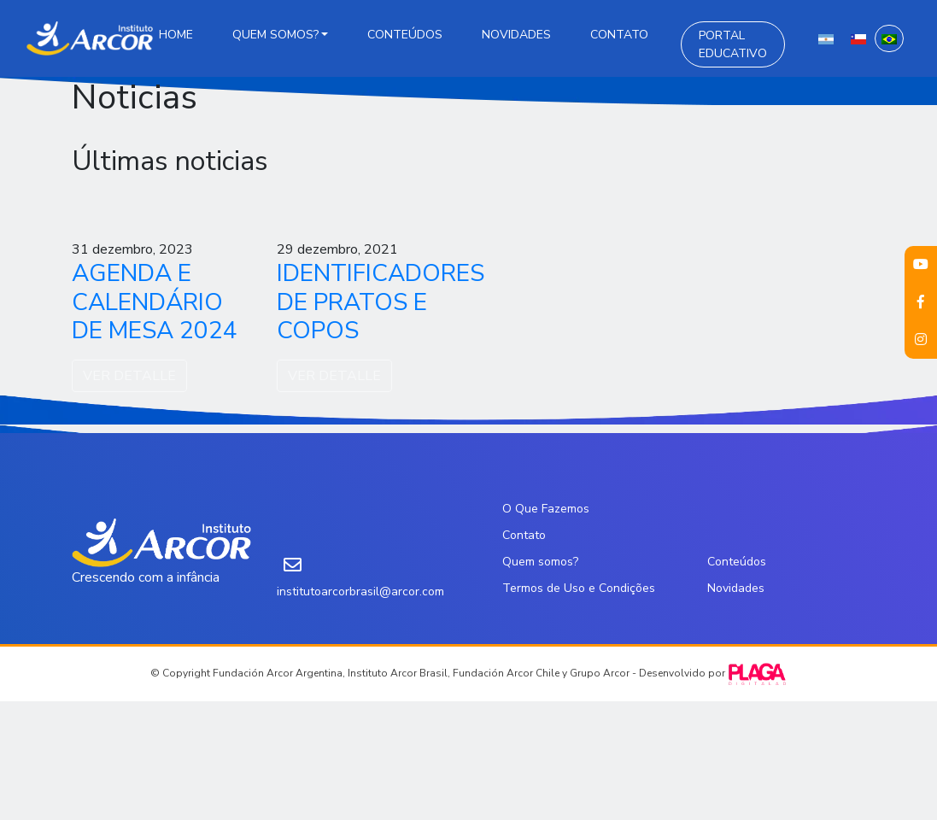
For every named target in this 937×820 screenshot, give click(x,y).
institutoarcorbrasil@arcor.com (360, 591)
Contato (619, 34)
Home (176, 34)
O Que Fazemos (545, 509)
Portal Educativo (733, 44)
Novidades (516, 34)
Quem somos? (275, 34)
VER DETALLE (129, 375)
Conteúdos (404, 34)
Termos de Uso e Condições (578, 588)
